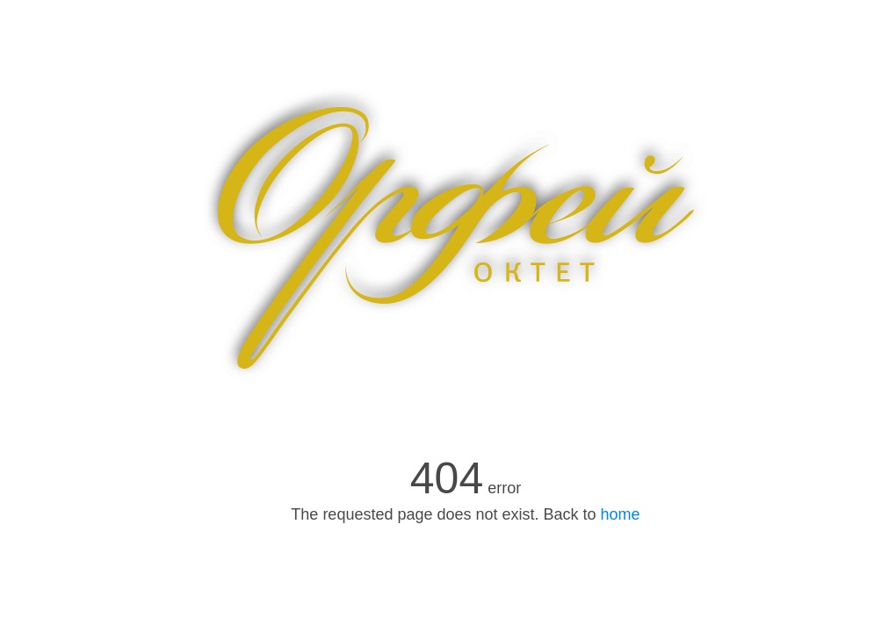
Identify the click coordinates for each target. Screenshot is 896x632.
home (620, 514)
